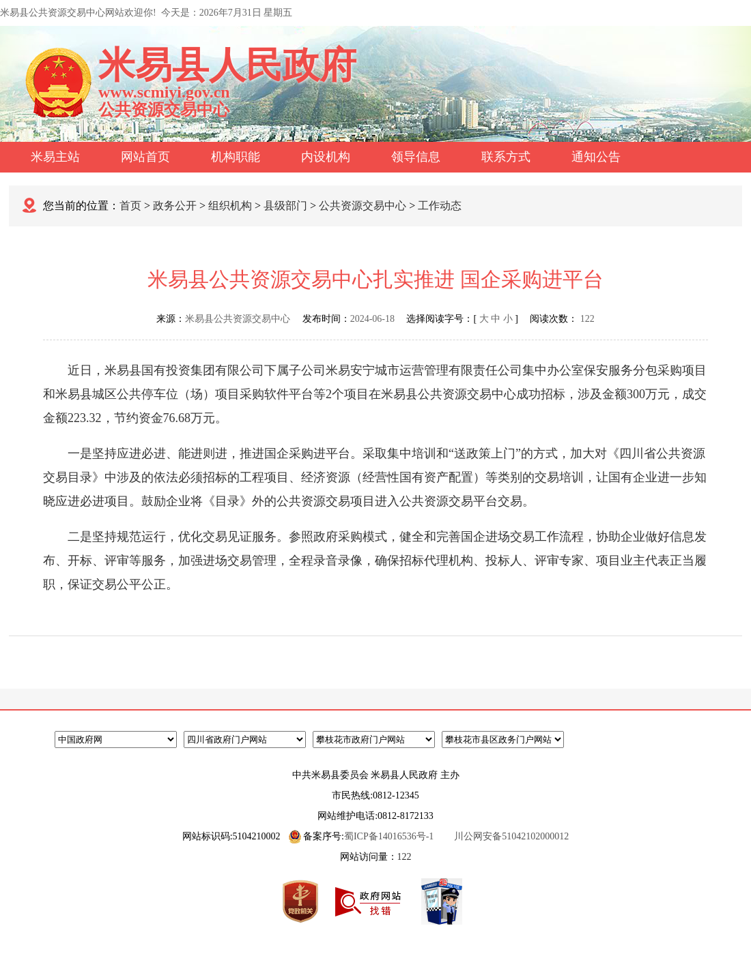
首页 (130, 205)
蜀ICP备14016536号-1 (389, 836)
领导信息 (415, 157)
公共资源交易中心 (362, 205)
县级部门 (285, 205)
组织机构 (230, 205)
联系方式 (505, 157)
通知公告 (596, 157)
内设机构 (325, 157)
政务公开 (175, 205)
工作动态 (440, 205)
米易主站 (55, 157)
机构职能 (235, 157)
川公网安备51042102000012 (511, 836)
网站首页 (145, 157)
